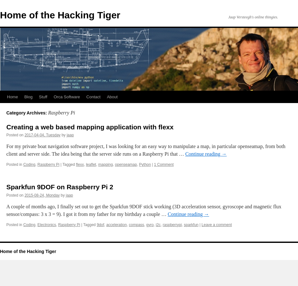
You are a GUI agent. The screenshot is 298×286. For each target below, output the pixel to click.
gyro (149, 225)
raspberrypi (172, 225)
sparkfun (191, 225)
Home (12, 96)
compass (136, 225)
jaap (70, 135)
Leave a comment (217, 225)
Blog (28, 96)
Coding (29, 164)
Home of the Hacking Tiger (60, 15)
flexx (80, 164)
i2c (158, 225)
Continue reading (206, 154)
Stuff (43, 96)
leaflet (91, 164)
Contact (93, 96)
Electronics (46, 225)
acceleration (116, 225)
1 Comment (164, 164)
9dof (100, 225)
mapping (105, 164)
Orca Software (67, 96)
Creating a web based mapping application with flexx (89, 127)
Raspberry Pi (48, 164)
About (112, 96)
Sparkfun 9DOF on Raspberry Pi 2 (59, 187)
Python (145, 164)
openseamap (126, 164)
